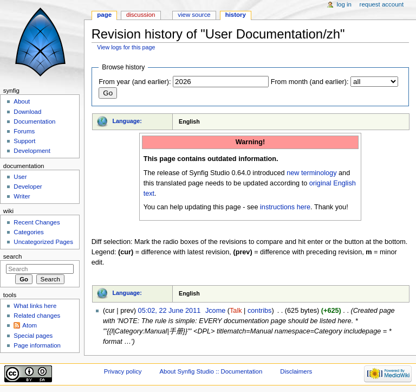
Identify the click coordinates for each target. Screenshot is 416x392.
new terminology (311, 173)
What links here (35, 306)
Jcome (215, 310)
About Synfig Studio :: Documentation (210, 371)
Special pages (33, 335)
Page (104, 14)
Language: (127, 121)
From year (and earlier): (135, 82)
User (20, 176)
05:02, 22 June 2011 (169, 310)
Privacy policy (123, 371)
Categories (28, 232)
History (235, 14)
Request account (382, 4)
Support (24, 141)
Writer (22, 196)
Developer (28, 186)
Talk (236, 310)
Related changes (37, 315)
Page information (37, 345)
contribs (259, 310)
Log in (344, 4)
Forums (24, 131)
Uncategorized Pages (43, 242)
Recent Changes (37, 222)
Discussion (140, 14)
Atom (29, 325)
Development (32, 150)
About (22, 101)
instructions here (285, 207)
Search (12, 256)
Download (27, 111)
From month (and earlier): (310, 82)
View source (194, 14)
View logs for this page (126, 47)
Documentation (34, 121)
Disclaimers (296, 371)
